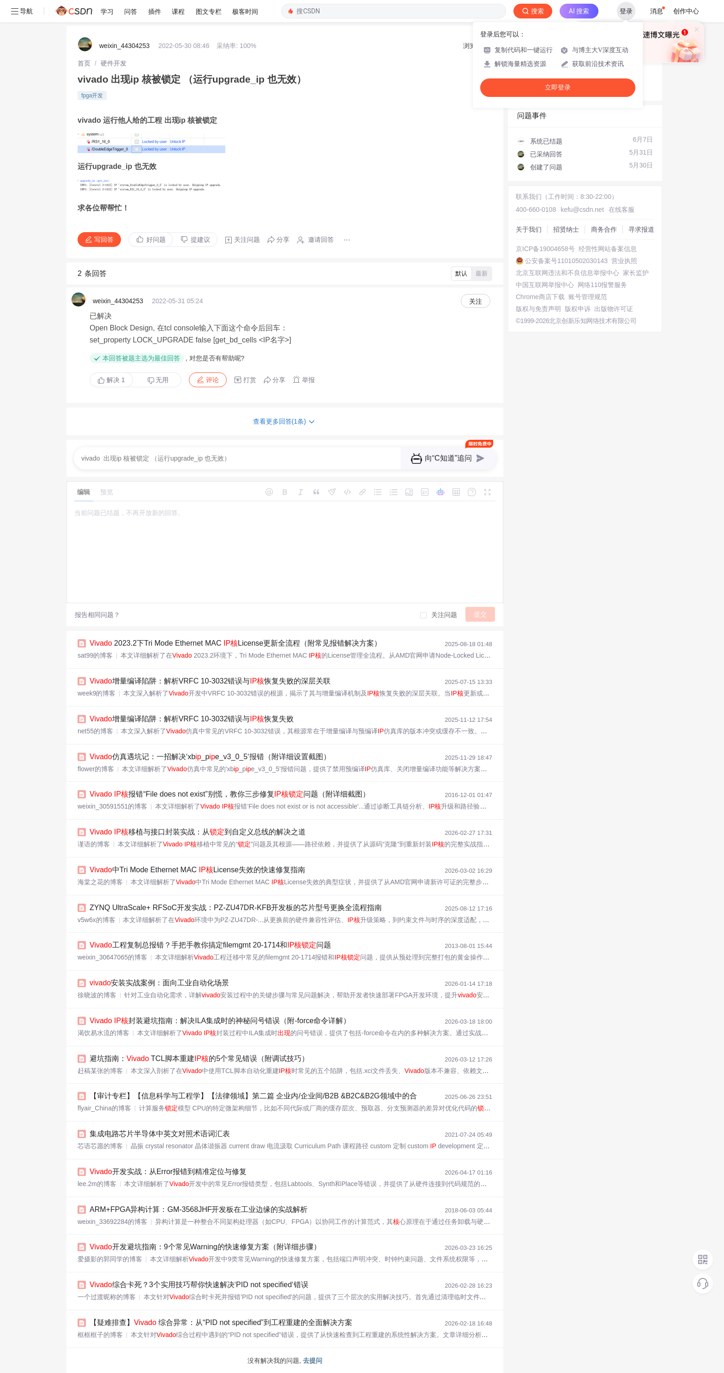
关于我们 (529, 229)
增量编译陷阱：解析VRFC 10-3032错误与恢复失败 (192, 719)
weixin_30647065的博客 (112, 957)
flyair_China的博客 (104, 1108)
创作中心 (686, 11)
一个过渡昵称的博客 (107, 1297)
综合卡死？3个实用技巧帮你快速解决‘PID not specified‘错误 (199, 1285)
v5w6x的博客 (96, 919)
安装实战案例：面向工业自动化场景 (159, 983)
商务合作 (604, 229)
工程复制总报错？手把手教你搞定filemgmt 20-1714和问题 (210, 945)
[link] (84, 63)
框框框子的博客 (100, 1334)
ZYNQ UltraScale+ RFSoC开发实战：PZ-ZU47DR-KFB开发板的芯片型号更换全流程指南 (236, 907)
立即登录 (558, 87)
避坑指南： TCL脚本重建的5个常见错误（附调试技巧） (199, 1058)
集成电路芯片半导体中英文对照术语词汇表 (160, 1134)
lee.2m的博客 (97, 1183)
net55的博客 (95, 731)
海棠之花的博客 (100, 882)
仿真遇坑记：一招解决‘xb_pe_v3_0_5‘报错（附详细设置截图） (210, 757)
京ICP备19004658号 (545, 248)
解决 (111, 380)
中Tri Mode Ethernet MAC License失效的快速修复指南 (197, 870)
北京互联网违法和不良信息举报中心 (567, 272)
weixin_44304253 (124, 45)
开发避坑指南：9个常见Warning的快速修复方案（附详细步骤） (205, 1247)
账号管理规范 (587, 296)
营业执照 (624, 260)
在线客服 (621, 209)
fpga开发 (92, 95)
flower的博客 (96, 769)
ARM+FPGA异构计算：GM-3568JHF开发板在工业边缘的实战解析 (199, 1209)
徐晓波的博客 (97, 995)
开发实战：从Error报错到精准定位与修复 (168, 1171)
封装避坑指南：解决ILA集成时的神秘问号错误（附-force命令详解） (220, 1021)
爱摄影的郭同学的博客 (110, 1259)
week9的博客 (96, 693)
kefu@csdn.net (582, 209)
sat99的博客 (95, 655)
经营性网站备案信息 (608, 248)
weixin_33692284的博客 (112, 1221)
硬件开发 (114, 63)
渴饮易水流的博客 (103, 1033)
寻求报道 (641, 229)
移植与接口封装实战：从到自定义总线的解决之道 (198, 832)
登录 (626, 11)
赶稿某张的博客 (100, 1070)
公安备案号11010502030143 (566, 260)
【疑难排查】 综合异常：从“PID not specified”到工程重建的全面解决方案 (221, 1322)
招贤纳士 (566, 229)
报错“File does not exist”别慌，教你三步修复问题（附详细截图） (230, 794)
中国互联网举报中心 (545, 284)
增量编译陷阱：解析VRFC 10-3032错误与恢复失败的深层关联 (210, 681)
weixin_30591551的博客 (112, 806)
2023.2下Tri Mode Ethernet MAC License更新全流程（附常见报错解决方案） (235, 643)
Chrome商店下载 (540, 296)
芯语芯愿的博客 (100, 1146)
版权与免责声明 (538, 308)
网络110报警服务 (602, 284)
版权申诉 (578, 308)
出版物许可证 (613, 308)
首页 (84, 63)
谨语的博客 (94, 844)
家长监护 (636, 272)
